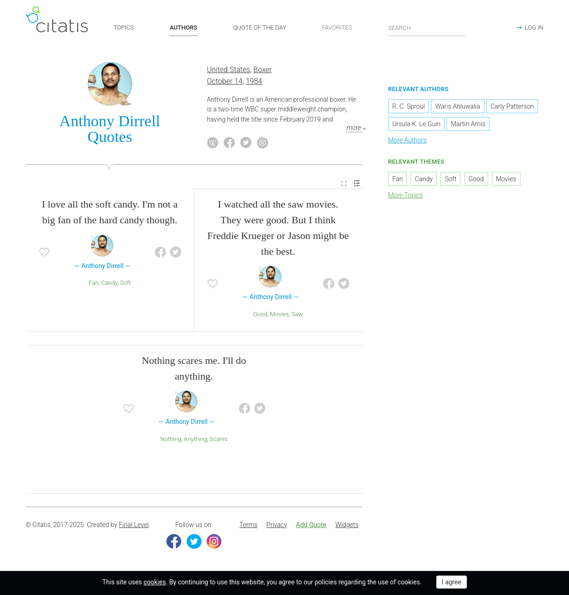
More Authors (407, 140)
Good (260, 314)
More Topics (405, 195)
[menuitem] (343, 184)
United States (229, 70)
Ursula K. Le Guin (416, 124)
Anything (195, 439)
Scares (218, 439)
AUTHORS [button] (183, 27)
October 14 (225, 81)
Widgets (346, 524)
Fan (93, 282)
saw (297, 314)
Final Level (133, 524)
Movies (279, 314)
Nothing (170, 439)
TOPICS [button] (124, 27)
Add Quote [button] (311, 524)
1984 (254, 81)
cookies (155, 582)
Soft (125, 282)
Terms (248, 524)
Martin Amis (468, 124)
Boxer (262, 70)
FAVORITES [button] (337, 27)
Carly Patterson (512, 106)
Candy (109, 282)
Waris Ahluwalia (457, 106)
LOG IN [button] (534, 27)
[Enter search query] (427, 27)
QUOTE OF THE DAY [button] (259, 27)
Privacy (276, 524)
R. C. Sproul (408, 106)
